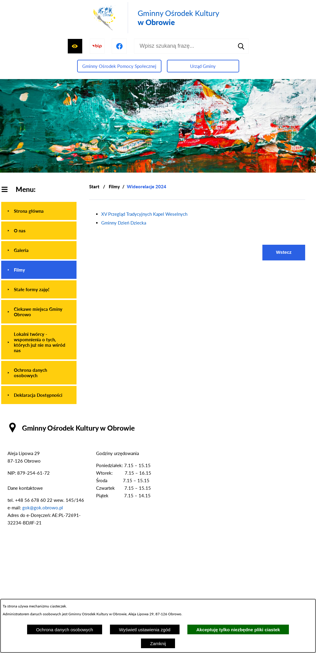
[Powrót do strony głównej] (94, 186)
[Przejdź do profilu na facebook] (119, 46)
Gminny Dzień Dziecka (123, 222)
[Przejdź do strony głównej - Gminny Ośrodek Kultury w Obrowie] (155, 17)
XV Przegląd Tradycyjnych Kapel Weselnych (144, 214)
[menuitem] (39, 211)
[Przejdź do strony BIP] (97, 46)
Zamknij (158, 643)
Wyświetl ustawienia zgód (145, 629)
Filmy (114, 186)
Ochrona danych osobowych (64, 629)
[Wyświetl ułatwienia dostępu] (75, 46)
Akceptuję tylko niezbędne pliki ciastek (238, 629)
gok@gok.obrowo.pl (42, 507)
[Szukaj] (241, 46)
